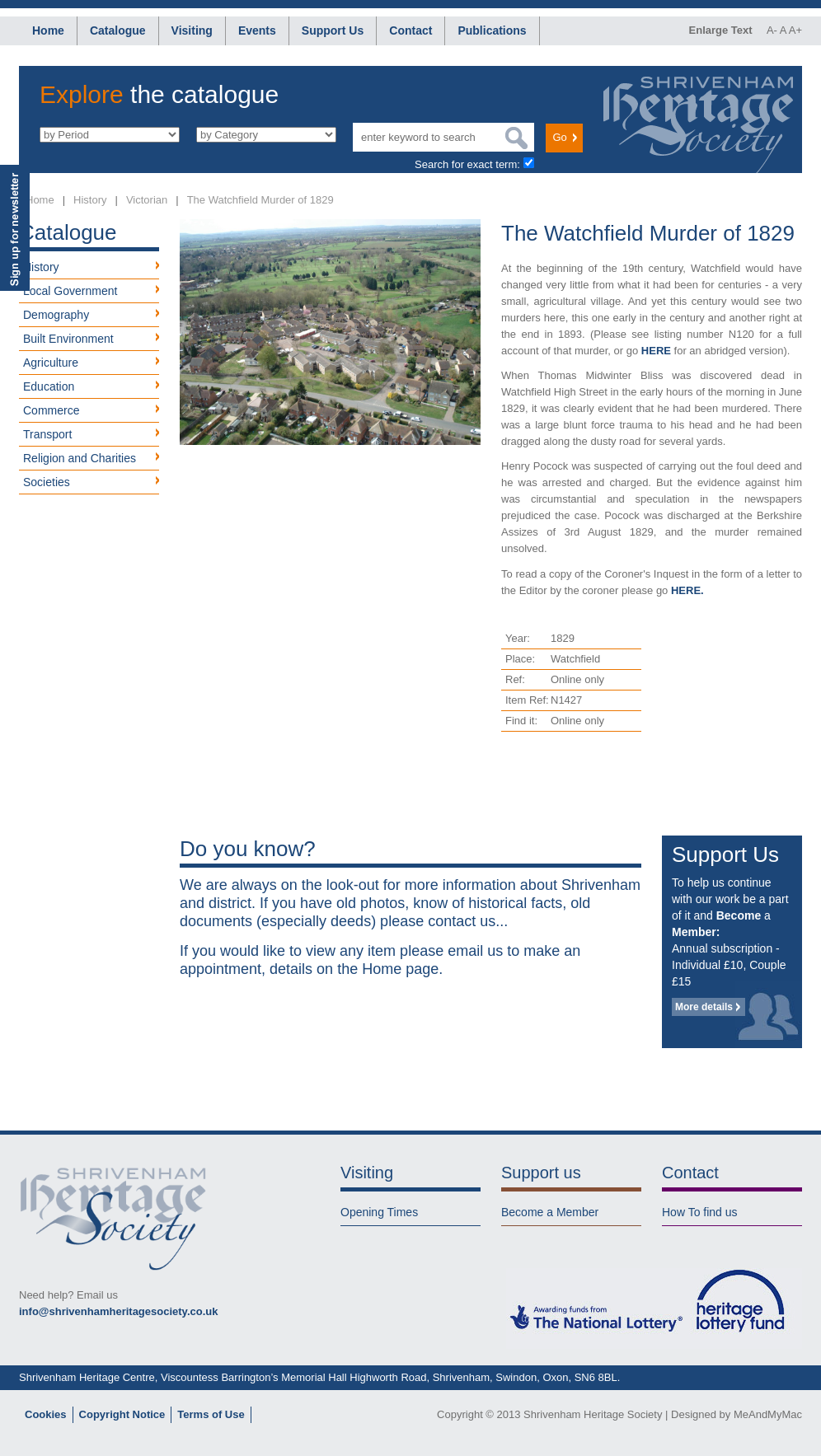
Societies (46, 482)
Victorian (146, 200)
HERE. (687, 590)
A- (772, 30)
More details (704, 1007)
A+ (795, 30)
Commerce (51, 410)
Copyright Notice (122, 1414)
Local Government (70, 290)
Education (48, 386)
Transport (47, 434)
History (89, 200)
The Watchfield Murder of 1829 (260, 200)
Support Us (333, 30)
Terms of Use (210, 1414)
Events (257, 30)
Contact (410, 30)
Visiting (192, 30)
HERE (656, 350)
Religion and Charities (79, 458)
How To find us (700, 1212)
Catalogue (118, 30)
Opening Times (379, 1212)
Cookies (46, 1414)
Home (48, 30)
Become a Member (549, 1212)
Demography (56, 314)
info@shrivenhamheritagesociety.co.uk (118, 1311)
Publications (491, 30)
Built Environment (68, 338)
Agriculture (50, 362)
